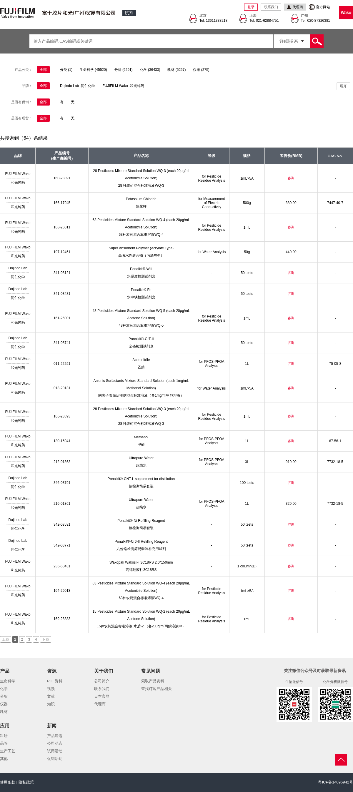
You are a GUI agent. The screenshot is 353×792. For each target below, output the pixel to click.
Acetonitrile (141, 360)
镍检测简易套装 (141, 528)
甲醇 (141, 444)
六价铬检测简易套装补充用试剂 (141, 549)
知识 (51, 704)
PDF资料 (54, 681)
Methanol (141, 437)
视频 (51, 688)
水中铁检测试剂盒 (141, 297)
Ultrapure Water (141, 458)
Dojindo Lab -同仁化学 (77, 86)
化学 (4, 688)
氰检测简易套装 (141, 486)
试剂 (129, 12)
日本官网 (101, 696)
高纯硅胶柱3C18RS (141, 570)
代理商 (100, 704)
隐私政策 (26, 782)
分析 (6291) (123, 70)
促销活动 (54, 758)
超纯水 (141, 465)
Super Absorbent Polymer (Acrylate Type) (141, 248)
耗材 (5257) (176, 70)
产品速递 (54, 735)
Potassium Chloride (141, 199)
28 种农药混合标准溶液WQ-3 (141, 185)
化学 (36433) (150, 70)
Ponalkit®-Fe (141, 290)
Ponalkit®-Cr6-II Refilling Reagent (141, 541)
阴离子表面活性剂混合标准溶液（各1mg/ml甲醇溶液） (141, 395)
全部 (43, 70)
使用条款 (7, 782)
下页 (45, 639)
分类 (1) (66, 70)
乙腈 (141, 367)
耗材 (4, 711)
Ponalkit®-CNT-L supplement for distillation (141, 479)
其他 (4, 758)
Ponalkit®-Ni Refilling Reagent (141, 521)
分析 (4, 696)
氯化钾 (141, 206)
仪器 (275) (201, 70)
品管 (4, 743)
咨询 (290, 178)
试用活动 (54, 751)
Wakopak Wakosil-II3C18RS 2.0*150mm (141, 562)
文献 (51, 696)
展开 (343, 86)
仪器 (4, 704)
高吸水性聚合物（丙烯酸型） (141, 255)
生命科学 (7, 681)
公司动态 (54, 743)
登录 (250, 7)
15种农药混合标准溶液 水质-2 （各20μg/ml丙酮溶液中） (141, 626)
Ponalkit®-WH (141, 269)
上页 (5, 639)
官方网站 (323, 7)
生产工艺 (7, 751)
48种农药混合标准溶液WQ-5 (141, 325)
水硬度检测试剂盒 (141, 276)
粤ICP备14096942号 (335, 782)
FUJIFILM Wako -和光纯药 (123, 86)
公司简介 (101, 681)
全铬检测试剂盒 (141, 346)
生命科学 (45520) (93, 70)
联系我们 (271, 7)
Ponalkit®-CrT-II (141, 339)
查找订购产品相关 (156, 688)
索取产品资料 (152, 681)
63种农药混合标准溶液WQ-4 (141, 235)
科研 (4, 735)
